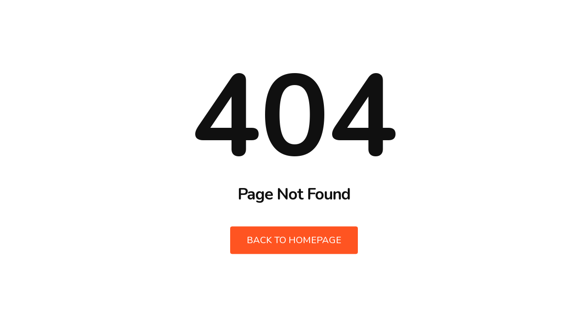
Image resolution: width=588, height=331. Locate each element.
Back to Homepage (294, 240)
